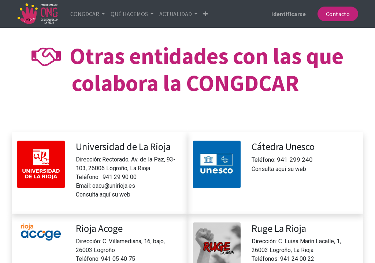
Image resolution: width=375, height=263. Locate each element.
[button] (206, 14)
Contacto (337, 14)
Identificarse (288, 14)
